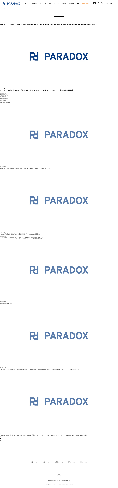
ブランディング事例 (45, 3)
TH (115, 3)
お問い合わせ (86, 3)
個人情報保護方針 (52, 480)
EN (111, 3)
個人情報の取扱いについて (63, 480)
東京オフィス (34, 463)
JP (107, 3)
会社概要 (71, 3)
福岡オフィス (71, 463)
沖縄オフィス (83, 463)
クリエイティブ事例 (60, 3)
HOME (4, 8)
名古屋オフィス (59, 463)
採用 (78, 3)
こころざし (26, 3)
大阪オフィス (46, 463)
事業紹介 (34, 3)
